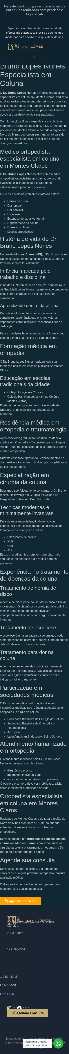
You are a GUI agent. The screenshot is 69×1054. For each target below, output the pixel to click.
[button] (35, 57)
